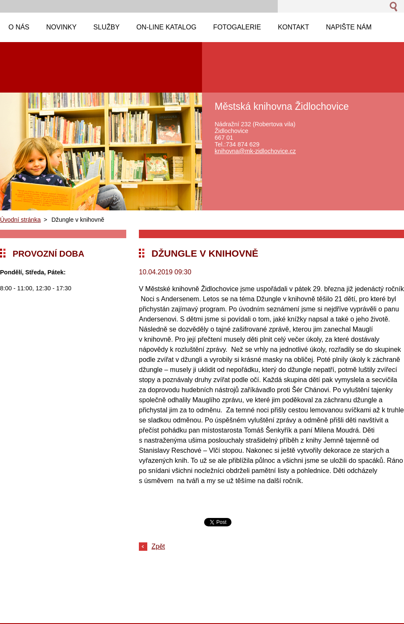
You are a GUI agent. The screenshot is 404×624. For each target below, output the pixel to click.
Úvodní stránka (20, 219)
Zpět (158, 546)
